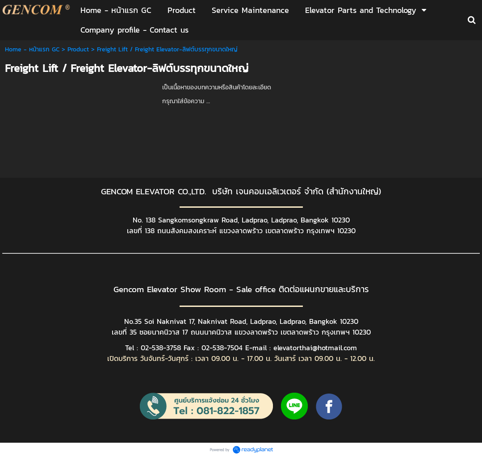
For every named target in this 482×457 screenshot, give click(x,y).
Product (78, 49)
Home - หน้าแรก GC (32, 49)
